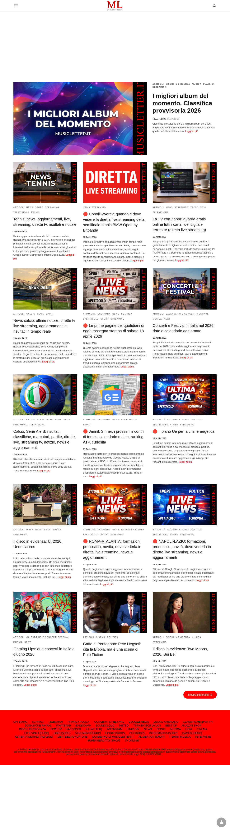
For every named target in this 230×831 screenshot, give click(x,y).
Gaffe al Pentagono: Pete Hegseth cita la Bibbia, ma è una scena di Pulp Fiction (112, 649)
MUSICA (196, 84)
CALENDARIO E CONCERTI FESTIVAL (187, 314)
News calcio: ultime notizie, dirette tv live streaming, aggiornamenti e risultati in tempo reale (44, 325)
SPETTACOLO (91, 319)
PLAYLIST (208, 84)
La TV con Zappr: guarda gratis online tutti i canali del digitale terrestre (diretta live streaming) (179, 224)
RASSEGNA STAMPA (132, 530)
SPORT (39, 207)
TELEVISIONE (21, 212)
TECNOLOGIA (198, 207)
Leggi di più (191, 131)
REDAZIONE (173, 119)
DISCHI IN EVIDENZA (178, 84)
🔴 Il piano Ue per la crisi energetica (183, 431)
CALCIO (30, 314)
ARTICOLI (158, 84)
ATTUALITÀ (89, 314)
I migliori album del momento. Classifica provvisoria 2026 (182, 103)
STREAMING (160, 87)
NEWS (29, 207)
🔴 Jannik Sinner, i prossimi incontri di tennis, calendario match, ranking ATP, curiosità (113, 436)
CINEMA (100, 637)
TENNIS (35, 212)
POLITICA (126, 314)
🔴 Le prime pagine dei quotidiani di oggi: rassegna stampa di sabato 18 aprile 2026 (113, 330)
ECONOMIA (104, 314)
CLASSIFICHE (45, 420)
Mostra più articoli (198, 694)
